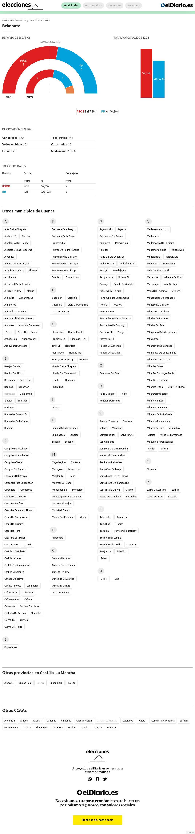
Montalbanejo (59, 489)
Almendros (10, 304)
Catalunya (127, 720)
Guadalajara (56, 683)
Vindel (151, 448)
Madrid (72, 727)
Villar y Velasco (155, 400)
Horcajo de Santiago (63, 359)
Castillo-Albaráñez (14, 572)
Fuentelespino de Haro (64, 256)
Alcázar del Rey (12, 291)
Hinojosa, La (58, 339)
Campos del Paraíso (15, 469)
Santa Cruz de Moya (110, 469)
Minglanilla (58, 476)
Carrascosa (26, 489)
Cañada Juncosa (12, 585)
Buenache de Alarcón (15, 414)
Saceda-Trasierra (109, 421)
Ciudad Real (25, 683)
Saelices (127, 421)
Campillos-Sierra (13, 462)
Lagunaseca (58, 434)
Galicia (27, 727)
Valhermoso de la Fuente (161, 263)
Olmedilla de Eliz (61, 585)
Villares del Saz (155, 428)
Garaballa (72, 297)
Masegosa (57, 469)
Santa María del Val (110, 489)
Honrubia (70, 345)
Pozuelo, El (106, 332)
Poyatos (117, 304)
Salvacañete (127, 434)
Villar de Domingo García (160, 373)
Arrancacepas (29, 339)
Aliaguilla (9, 297)
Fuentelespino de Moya (65, 263)
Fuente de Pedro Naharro (65, 249)
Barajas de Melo (13, 366)
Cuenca (24, 620)
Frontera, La (58, 243)
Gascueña (57, 304)
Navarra (111, 727)
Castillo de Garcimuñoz (16, 565)
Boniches (22, 400)
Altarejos (9, 325)
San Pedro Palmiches (111, 462)
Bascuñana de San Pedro (17, 380)
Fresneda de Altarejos (64, 229)
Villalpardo (153, 339)
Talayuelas (105, 517)
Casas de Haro (12, 530)
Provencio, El (107, 339)
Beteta (8, 400)
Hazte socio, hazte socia (97, 819)
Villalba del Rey (155, 325)
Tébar (104, 558)
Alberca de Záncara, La (16, 263)
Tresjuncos (105, 551)
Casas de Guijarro (13, 524)
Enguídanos (10, 647)
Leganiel (69, 441)
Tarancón (122, 517)
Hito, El (56, 345)
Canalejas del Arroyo (15, 476)
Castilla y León (84, 720)
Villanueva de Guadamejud (161, 352)
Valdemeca (153, 236)
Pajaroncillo (106, 229)
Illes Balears (42, 727)
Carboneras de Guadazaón (18, 482)
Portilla (103, 304)
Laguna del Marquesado (65, 428)
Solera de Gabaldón (110, 496)
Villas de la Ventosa (171, 434)
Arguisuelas (10, 339)
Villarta (151, 434)
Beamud (8, 386)
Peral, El (104, 270)
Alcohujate (10, 277)
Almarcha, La (26, 297)
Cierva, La (9, 620)
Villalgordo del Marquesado (162, 332)
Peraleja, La (119, 270)
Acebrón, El (10, 236)
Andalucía (9, 720)
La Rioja (58, 727)
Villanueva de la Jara (158, 359)
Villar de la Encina (157, 380)
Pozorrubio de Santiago (112, 325)
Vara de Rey (170, 284)
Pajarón (121, 229)
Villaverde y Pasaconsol (160, 441)
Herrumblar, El (75, 332)
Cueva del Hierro (13, 626)
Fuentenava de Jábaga (64, 270)
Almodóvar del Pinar (15, 311)
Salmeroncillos (107, 434)
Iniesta (56, 407)
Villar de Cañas (155, 366)
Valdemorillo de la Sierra (160, 243)
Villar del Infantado (157, 393)
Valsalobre (152, 277)
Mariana (75, 462)
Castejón (27, 544)
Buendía (8, 428)
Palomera (105, 243)
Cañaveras (28, 592)
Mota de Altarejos (61, 503)
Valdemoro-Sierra (156, 249)
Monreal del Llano (62, 482)
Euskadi (184, 720)
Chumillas (36, 613)
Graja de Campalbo (78, 304)
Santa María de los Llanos (114, 476)
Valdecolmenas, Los (158, 229)
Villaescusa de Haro (158, 304)
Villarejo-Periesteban (158, 421)
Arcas (8, 332)
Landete (74, 434)
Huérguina (57, 386)
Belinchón (23, 386)
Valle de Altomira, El (158, 270)
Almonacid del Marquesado (19, 318)
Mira (72, 476)
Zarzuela (172, 496)
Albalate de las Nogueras (18, 249)
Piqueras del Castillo (110, 291)
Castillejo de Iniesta (14, 551)
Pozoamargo (107, 311)
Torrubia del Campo (110, 537)
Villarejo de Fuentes (158, 407)
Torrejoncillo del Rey (125, 530)
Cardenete (9, 489)
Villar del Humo (176, 386)
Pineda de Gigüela (123, 284)
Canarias (51, 720)
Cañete (28, 599)
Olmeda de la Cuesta (63, 565)
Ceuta (142, 720)
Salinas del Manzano (111, 428)
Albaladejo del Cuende (16, 243)
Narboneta (57, 537)
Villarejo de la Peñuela (159, 414)
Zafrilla (175, 489)
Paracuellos (121, 243)
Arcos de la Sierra (27, 332)
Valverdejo (153, 284)
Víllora (164, 448)
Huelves (83, 359)
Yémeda (151, 469)
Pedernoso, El (107, 263)
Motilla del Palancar (63, 517)
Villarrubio (174, 428)
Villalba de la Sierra (157, 318)
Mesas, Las (74, 469)
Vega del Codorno (157, 291)
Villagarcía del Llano (158, 311)
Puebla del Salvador (110, 352)
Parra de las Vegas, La (112, 256)
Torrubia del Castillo (110, 544)
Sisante (129, 489)
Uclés (104, 578)
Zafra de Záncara (156, 489)
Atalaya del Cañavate (15, 345)
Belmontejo (26, 393)
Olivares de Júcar (61, 558)
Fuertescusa (72, 277)
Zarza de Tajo (155, 496)
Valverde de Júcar (173, 277)
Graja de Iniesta (60, 311)
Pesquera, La (106, 277)
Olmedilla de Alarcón (63, 578)
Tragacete (131, 544)
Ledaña (56, 441)
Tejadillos (105, 524)
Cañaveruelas (11, 599)
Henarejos (57, 332)
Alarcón (26, 236)
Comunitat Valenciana (163, 720)
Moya (83, 517)
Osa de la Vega (60, 592)
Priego (121, 332)
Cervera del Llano (29, 606)
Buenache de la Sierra (16, 421)
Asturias (37, 720)
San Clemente (107, 441)
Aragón (24, 720)
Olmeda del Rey (60, 572)
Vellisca (176, 291)
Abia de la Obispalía (15, 229)
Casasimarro (11, 544)
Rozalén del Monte (110, 400)
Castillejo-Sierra (12, 558)
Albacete (9, 683)
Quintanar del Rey (109, 373)
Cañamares (32, 585)
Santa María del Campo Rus (114, 482)
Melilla (85, 727)
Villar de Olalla (155, 386)
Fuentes (56, 277)
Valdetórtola (153, 256)
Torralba (104, 530)
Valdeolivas (177, 249)
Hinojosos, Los (78, 339)
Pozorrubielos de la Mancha (115, 318)
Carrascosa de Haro (15, 496)
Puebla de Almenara (110, 345)
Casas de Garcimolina (16, 517)
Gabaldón (57, 297)
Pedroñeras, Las (128, 263)
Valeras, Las (171, 256)
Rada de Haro (107, 393)
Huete (56, 380)
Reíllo (124, 393)
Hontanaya (58, 352)
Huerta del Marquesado (65, 373)
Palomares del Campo (112, 236)
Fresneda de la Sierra (63, 236)
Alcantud (33, 270)
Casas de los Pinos (14, 537)
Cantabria (66, 720)
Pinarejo (104, 284)
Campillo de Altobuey (16, 448)
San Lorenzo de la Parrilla (114, 448)
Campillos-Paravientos (16, 455)
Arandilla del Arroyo (30, 325)
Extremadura (11, 727)
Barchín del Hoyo (13, 373)
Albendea (9, 256)
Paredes (104, 249)
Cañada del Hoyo (13, 578)
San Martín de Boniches (112, 455)
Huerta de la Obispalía (64, 366)
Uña (117, 578)
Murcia (98, 727)
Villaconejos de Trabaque (161, 297)
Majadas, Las (59, 462)
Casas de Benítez (13, 503)
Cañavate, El (11, 592)
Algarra (30, 291)
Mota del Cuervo (61, 510)
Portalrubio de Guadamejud (114, 297)
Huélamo (70, 380)
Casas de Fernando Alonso (18, 510)
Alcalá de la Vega (14, 270)
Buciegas (9, 407)
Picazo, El (123, 277)
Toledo (72, 683)
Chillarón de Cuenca (15, 613)
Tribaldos (122, 551)
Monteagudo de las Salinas (67, 496)
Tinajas (119, 524)
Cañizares (9, 606)
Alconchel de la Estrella (17, 284)
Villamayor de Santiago (160, 345)
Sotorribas (131, 496)
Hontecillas (75, 352)
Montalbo (77, 489)
